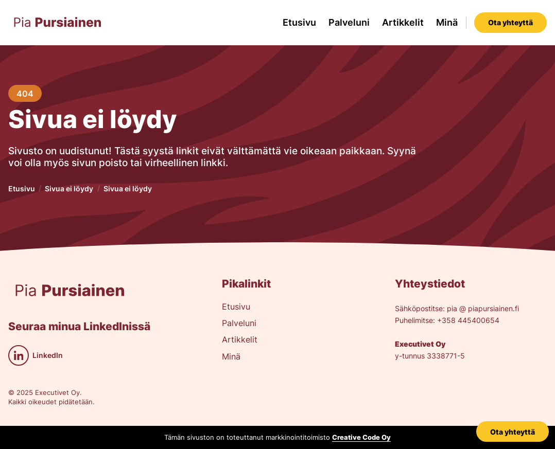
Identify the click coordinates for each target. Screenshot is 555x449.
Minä (447, 22)
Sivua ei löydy (69, 188)
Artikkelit (403, 22)
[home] (57, 22)
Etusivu (299, 22)
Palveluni (349, 22)
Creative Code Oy (361, 437)
